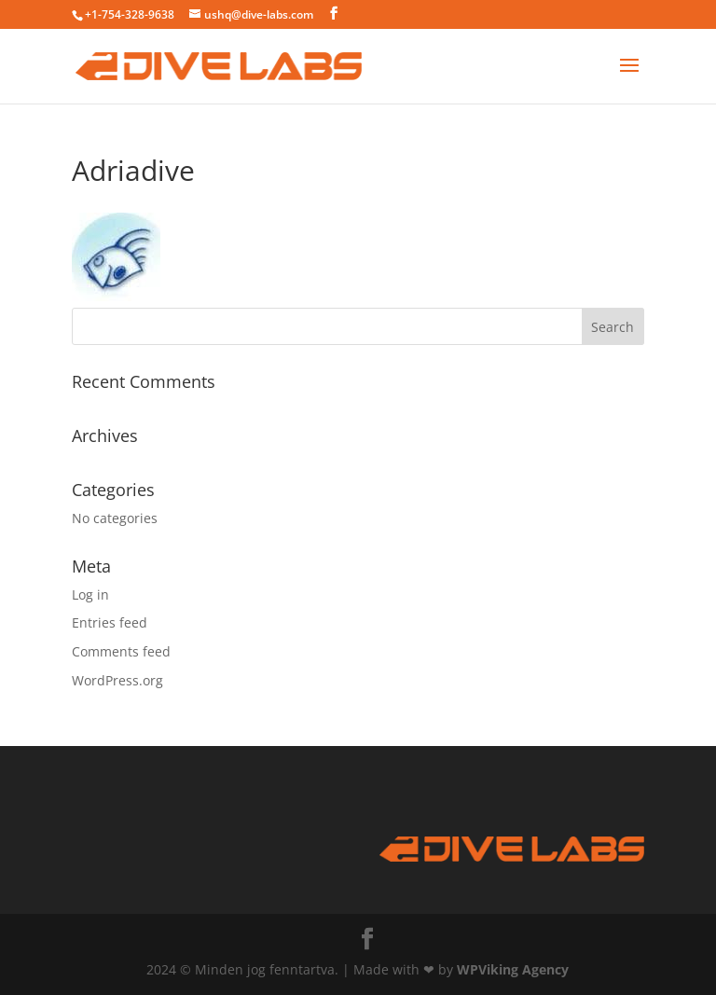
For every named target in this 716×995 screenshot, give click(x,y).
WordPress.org (117, 680)
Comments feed (121, 651)
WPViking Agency (513, 969)
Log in (90, 594)
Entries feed (109, 622)
